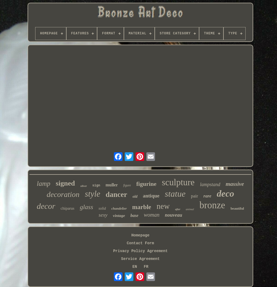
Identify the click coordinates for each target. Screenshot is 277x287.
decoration (63, 194)
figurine (146, 183)
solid (102, 208)
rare (207, 196)
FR (146, 267)
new (163, 206)
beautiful (237, 208)
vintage (119, 215)
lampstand (210, 184)
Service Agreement (140, 259)
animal (190, 209)
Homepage (140, 235)
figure (127, 185)
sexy (103, 215)
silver (83, 185)
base (134, 215)
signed (65, 183)
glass (86, 206)
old (135, 196)
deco (225, 194)
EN (135, 267)
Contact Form (140, 243)
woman (152, 215)
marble (141, 207)
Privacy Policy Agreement (140, 251)
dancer (116, 194)
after (177, 209)
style (92, 194)
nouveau (173, 215)
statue (175, 194)
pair (194, 196)
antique (151, 196)
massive (235, 184)
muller (111, 185)
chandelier (119, 208)
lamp (43, 183)
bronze (212, 205)
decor (46, 206)
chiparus (67, 208)
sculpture (178, 182)
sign (96, 185)
